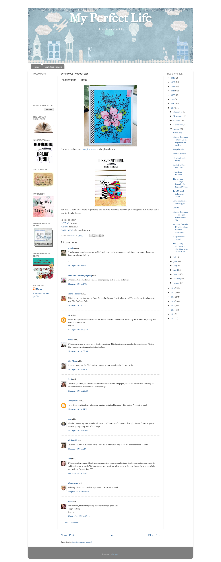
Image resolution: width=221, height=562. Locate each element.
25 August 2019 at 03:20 (78, 329)
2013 (173, 309)
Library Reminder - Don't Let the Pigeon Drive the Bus (180, 141)
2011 (173, 318)
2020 (173, 103)
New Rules (177, 132)
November (178, 116)
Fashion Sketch (179, 153)
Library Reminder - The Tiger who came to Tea (180, 216)
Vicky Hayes (73, 400)
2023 (173, 90)
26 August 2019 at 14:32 (77, 409)
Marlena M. (72, 440)
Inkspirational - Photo (179, 159)
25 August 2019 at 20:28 (78, 390)
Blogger (115, 554)
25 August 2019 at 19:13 (77, 369)
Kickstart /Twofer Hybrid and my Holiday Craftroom (180, 228)
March (176, 274)
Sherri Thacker (74, 293)
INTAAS (65, 223)
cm (69, 315)
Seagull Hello (178, 149)
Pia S (70, 379)
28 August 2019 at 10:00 (77, 430)
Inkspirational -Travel (179, 238)
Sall (69, 458)
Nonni (70, 339)
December (178, 111)
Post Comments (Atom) (82, 541)
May (175, 265)
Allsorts (64, 226)
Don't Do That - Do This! (179, 166)
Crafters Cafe (67, 230)
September (178, 124)
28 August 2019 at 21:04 (77, 448)
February (177, 278)
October (177, 120)
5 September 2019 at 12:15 (78, 491)
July (175, 257)
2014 (173, 305)
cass (69, 419)
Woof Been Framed (177, 173)
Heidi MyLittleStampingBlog (80, 275)
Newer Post (67, 535)
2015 (173, 301)
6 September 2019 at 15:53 (78, 516)
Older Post (154, 535)
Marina (39, 289)
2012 (173, 314)
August (176, 129)
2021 (173, 99)
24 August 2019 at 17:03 (77, 283)
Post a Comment (71, 522)
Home (36, 66)
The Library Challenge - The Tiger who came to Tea (180, 247)
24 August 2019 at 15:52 (77, 265)
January (176, 282)
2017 (173, 292)
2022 (173, 95)
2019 (173, 107)
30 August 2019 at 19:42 (77, 473)
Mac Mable (72, 361)
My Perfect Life (110, 18)
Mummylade (73, 483)
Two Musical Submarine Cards (178, 194)
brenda (71, 247)
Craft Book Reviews (53, 66)
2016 (173, 296)
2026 (173, 77)
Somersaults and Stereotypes (179, 202)
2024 (173, 86)
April (175, 269)
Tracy (70, 501)
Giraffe (176, 207)
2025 (173, 82)
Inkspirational (88, 149)
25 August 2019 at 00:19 (77, 305)
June (175, 261)
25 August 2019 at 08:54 (78, 351)
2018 (173, 288)
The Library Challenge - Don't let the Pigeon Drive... (180, 182)
